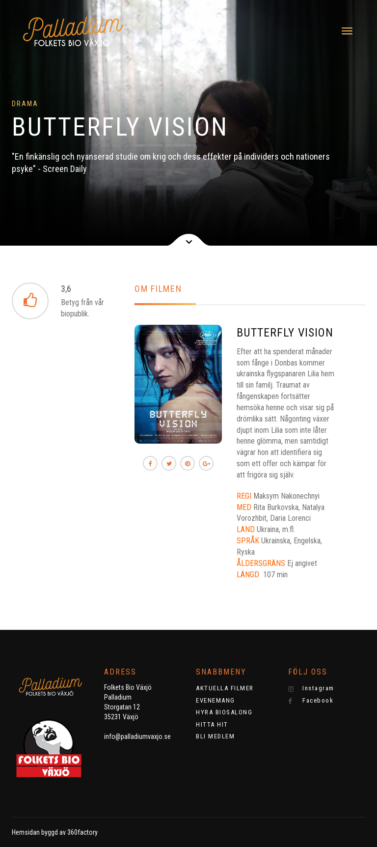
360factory (82, 832)
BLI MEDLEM (215, 736)
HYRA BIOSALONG (224, 712)
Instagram (311, 688)
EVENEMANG (215, 700)
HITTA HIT (212, 724)
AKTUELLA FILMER (225, 688)
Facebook (311, 701)
